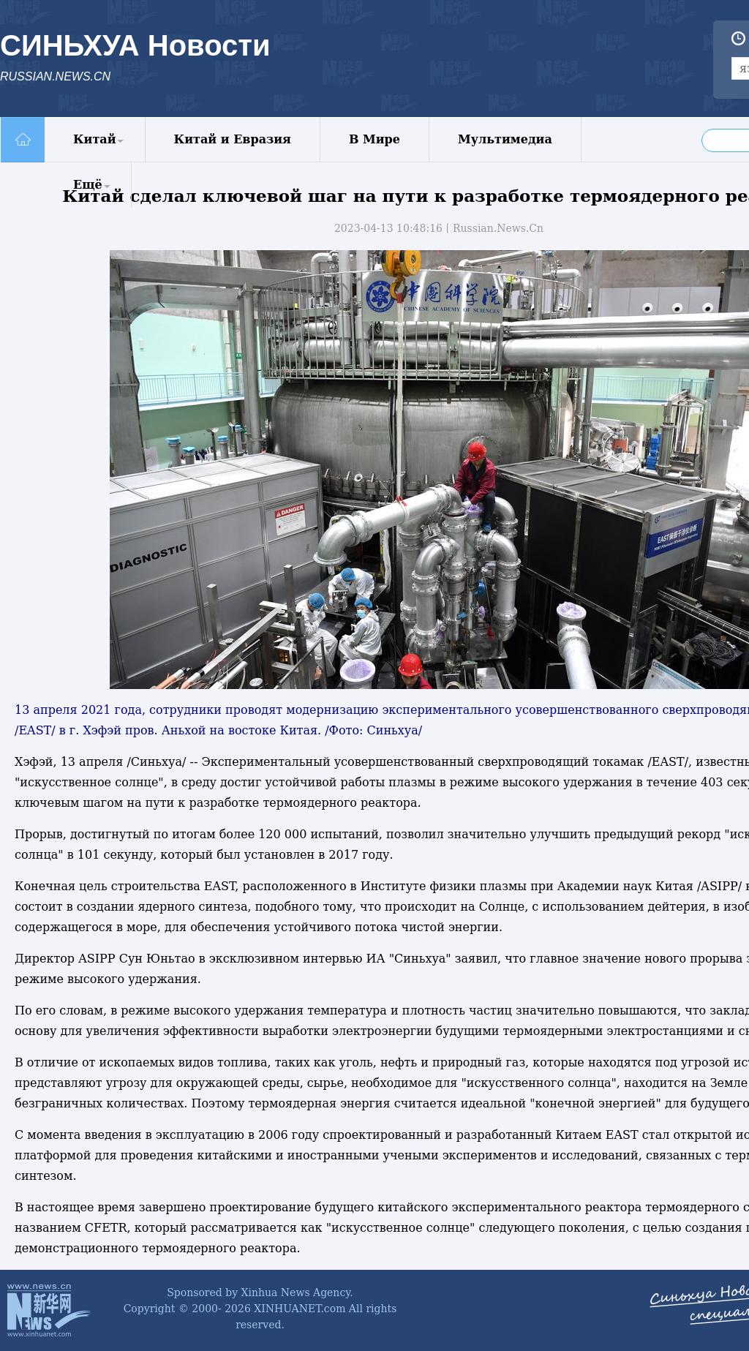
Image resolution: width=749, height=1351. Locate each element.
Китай (94, 139)
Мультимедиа (505, 139)
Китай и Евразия (232, 139)
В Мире (374, 139)
